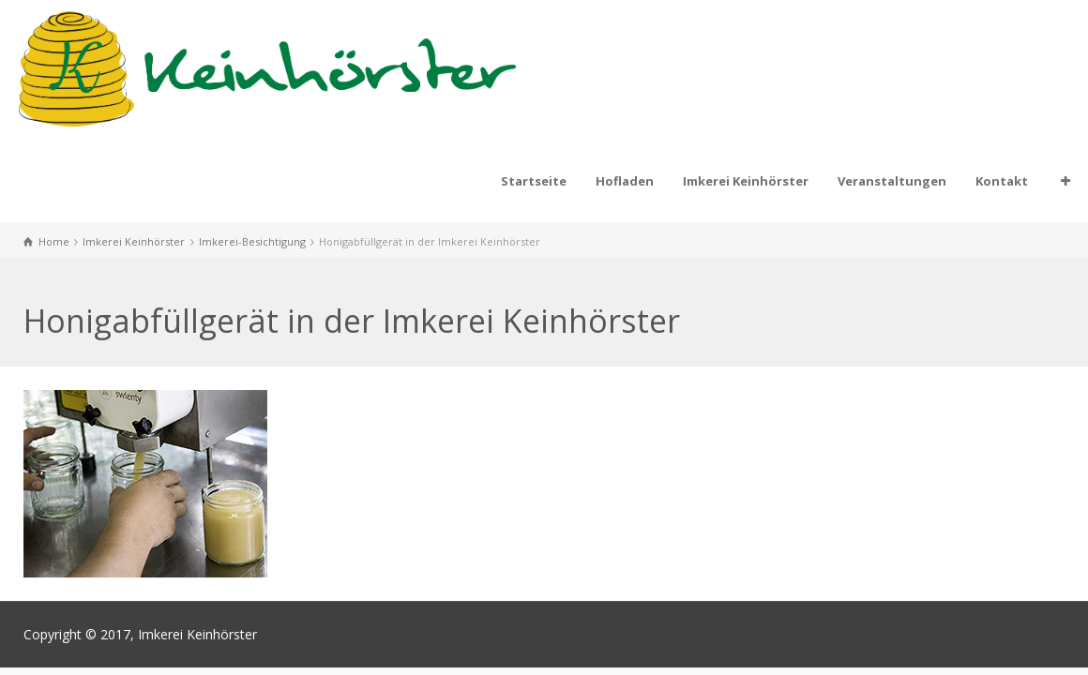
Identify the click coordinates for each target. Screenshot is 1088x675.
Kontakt (1001, 180)
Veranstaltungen (892, 180)
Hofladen (625, 180)
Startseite (534, 180)
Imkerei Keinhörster (745, 180)
